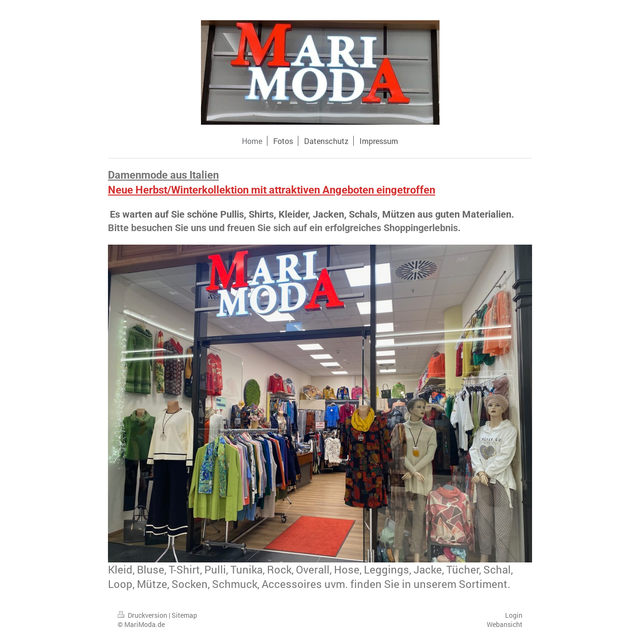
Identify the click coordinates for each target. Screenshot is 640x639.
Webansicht (504, 624)
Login (513, 615)
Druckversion (143, 615)
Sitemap (184, 615)
